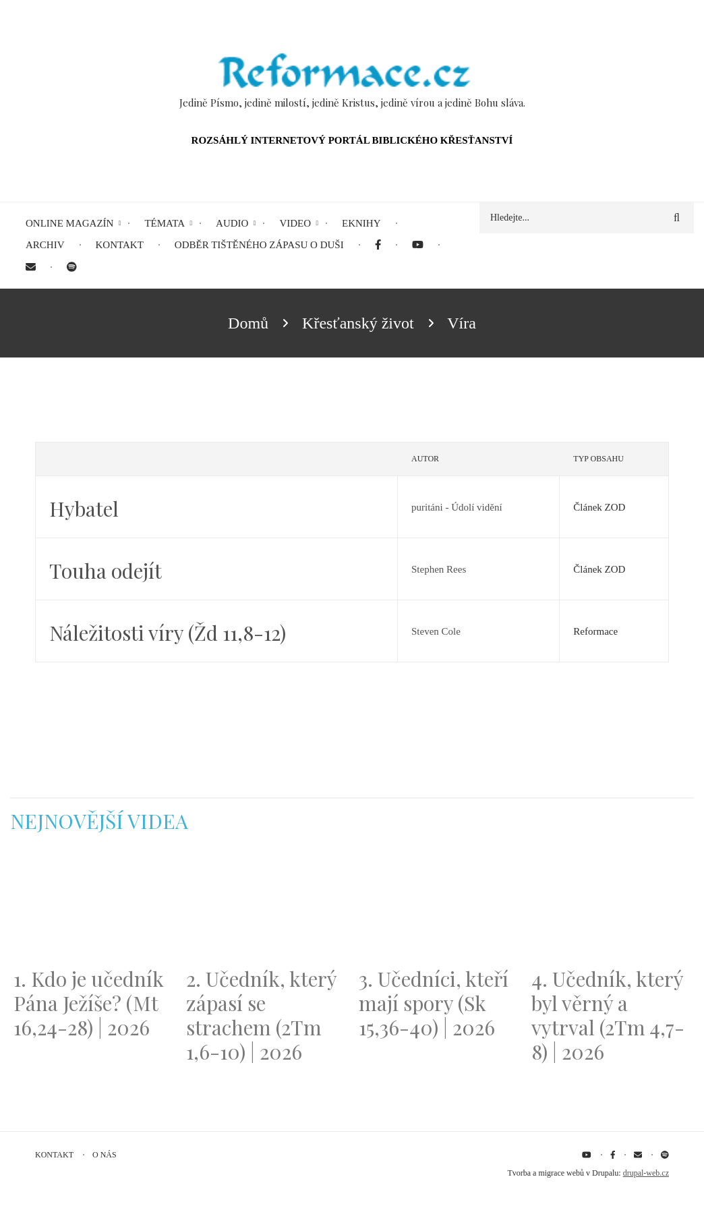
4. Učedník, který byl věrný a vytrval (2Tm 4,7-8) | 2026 (607, 1015)
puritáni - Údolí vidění (456, 507)
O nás (104, 1154)
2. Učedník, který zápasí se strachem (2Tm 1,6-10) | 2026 (261, 1015)
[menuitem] (378, 245)
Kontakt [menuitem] (120, 244)
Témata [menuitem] (164, 223)
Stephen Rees (438, 569)
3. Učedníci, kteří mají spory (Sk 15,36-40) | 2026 (433, 1003)
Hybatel (84, 508)
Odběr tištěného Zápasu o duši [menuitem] (259, 244)
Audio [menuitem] (232, 223)
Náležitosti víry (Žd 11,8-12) (167, 633)
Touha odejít (105, 570)
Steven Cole (436, 631)
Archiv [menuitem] (45, 244)
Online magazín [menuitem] (69, 223)
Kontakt (54, 1154)
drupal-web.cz (646, 1173)
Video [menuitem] (295, 223)
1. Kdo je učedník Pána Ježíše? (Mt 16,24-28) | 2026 (88, 1003)
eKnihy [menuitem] (361, 223)
